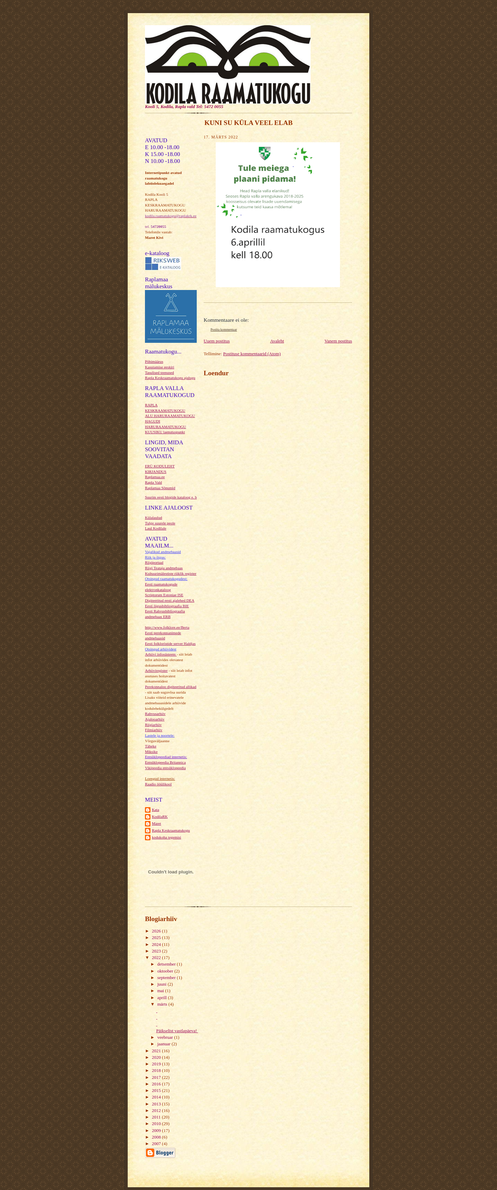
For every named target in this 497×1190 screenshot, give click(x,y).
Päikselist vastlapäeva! (177, 1030)
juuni (162, 984)
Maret (156, 823)
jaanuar (164, 1043)
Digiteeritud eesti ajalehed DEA (169, 600)
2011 (157, 1117)
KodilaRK (160, 816)
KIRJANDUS (155, 472)
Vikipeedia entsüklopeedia (165, 768)
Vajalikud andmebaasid (163, 552)
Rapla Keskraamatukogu (171, 830)
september (167, 977)
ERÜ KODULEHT (160, 466)
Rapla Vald (153, 482)
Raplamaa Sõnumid (160, 488)
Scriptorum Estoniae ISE (164, 595)
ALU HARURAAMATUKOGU (170, 416)
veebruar (165, 1037)
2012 (157, 1110)
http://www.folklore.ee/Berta (167, 627)
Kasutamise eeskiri (159, 367)
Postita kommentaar (224, 329)
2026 (157, 930)
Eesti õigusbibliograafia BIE (167, 606)
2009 (157, 1130)
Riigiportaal (154, 562)
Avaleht (277, 341)
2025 (157, 937)
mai (161, 990)
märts (162, 1004)
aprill (162, 997)
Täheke (150, 746)
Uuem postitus (217, 341)
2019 (157, 1063)
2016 (157, 1083)
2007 (157, 1143)
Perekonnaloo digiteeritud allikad (170, 687)
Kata (155, 809)
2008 (157, 1137)
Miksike (151, 751)
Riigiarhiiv (153, 725)
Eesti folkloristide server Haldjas (170, 643)
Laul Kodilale (155, 528)
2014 (157, 1097)
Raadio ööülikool (158, 784)
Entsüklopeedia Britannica (165, 762)
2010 (157, 1123)
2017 (157, 1077)
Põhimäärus (154, 361)
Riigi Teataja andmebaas (164, 568)
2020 (157, 1057)
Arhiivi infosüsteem (161, 654)
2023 (157, 951)
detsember (167, 964)
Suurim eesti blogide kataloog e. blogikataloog (180, 497)
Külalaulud (153, 517)
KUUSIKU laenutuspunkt (165, 432)
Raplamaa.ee (155, 477)
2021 (157, 1050)
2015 (157, 1090)
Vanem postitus (338, 341)
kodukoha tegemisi (166, 837)
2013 (157, 1103)
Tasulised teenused (159, 372)
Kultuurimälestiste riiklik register (170, 573)
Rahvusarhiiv (155, 714)
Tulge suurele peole (160, 523)
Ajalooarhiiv (154, 719)
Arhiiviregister (156, 670)
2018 (157, 1070)
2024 (157, 944)
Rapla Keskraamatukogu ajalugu (170, 378)
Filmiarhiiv (153, 730)
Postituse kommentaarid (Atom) (252, 353)
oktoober (165, 971)
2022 (157, 957)
